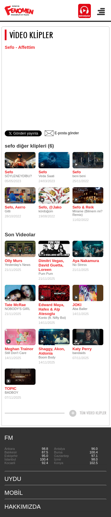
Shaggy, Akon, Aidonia (51, 351)
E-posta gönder (62, 133)
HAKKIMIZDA (22, 506)
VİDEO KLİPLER (31, 35)
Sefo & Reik (83, 207)
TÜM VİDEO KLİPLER (93, 413)
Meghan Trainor (19, 349)
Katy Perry (82, 349)
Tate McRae (15, 305)
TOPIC (11, 388)
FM (8, 437)
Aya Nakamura (86, 260)
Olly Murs (13, 260)
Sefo (9, 172)
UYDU (12, 479)
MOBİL (13, 492)
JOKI (77, 305)
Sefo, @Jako (50, 207)
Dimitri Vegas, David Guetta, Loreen (51, 265)
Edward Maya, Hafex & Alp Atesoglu (51, 309)
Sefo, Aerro (15, 207)
